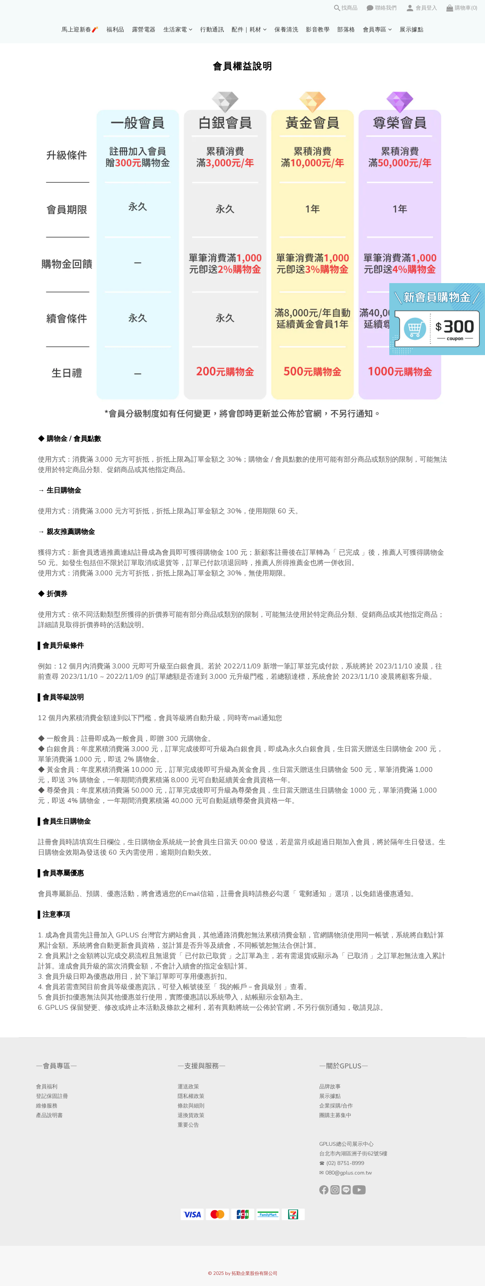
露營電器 (144, 29)
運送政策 (188, 1086)
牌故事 (333, 1086)
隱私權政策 (191, 1096)
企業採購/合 (333, 1105)
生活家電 (178, 29)
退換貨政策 (191, 1115)
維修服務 (46, 1105)
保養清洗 (286, 29)
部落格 (346, 29)
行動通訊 (212, 29)
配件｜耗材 (249, 29)
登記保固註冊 (52, 1096)
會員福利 (46, 1086)
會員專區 (377, 29)
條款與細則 (191, 1105)
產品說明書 (49, 1115)
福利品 (115, 29)
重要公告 (188, 1125)
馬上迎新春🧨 (80, 29)
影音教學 (318, 29)
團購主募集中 (335, 1115)
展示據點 (411, 29)
